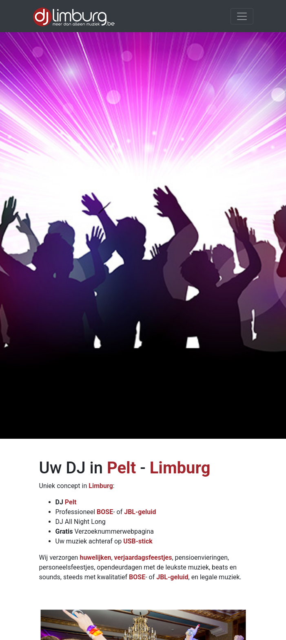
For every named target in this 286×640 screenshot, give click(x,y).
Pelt (121, 467)
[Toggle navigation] (242, 16)
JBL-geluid (140, 512)
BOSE (105, 512)
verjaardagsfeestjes (143, 557)
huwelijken (95, 557)
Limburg (180, 467)
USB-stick (138, 541)
